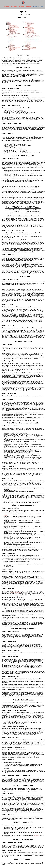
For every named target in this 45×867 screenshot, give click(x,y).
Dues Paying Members (14, 27)
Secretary (11, 39)
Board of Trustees (10, 29)
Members (9, 24)
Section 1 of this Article (15, 592)
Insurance (29, 44)
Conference (9, 41)
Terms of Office (12, 32)
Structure (9, 23)
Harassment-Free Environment (33, 38)
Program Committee (28, 22)
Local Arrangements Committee (13, 47)
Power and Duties (13, 25)
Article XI (4, 704)
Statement (29, 39)
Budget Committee (30, 30)
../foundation (36, 835)
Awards (10, 46)
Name (10, 42)
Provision (28, 43)
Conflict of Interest (30, 37)
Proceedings (12, 45)
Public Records (27, 45)
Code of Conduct (27, 34)
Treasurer (11, 38)
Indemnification (27, 42)
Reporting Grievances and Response (34, 41)
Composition (12, 31)
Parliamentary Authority (31, 47)
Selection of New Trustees (14, 33)
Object (8, 22)
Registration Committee (31, 33)
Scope (10, 43)
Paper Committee (30, 31)
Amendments (27, 49)
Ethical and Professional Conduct (33, 36)
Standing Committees (28, 27)
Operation (11, 44)
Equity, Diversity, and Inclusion (33, 35)
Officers (8, 35)
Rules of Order (27, 46)
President (11, 37)
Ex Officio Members (13, 26)
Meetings (11, 28)
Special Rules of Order (31, 48)
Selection (11, 50)
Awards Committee (30, 32)
